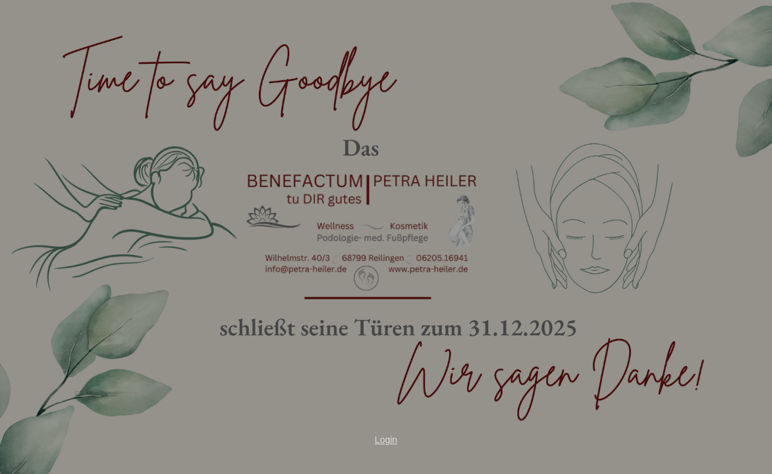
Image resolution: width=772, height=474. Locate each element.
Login (386, 439)
